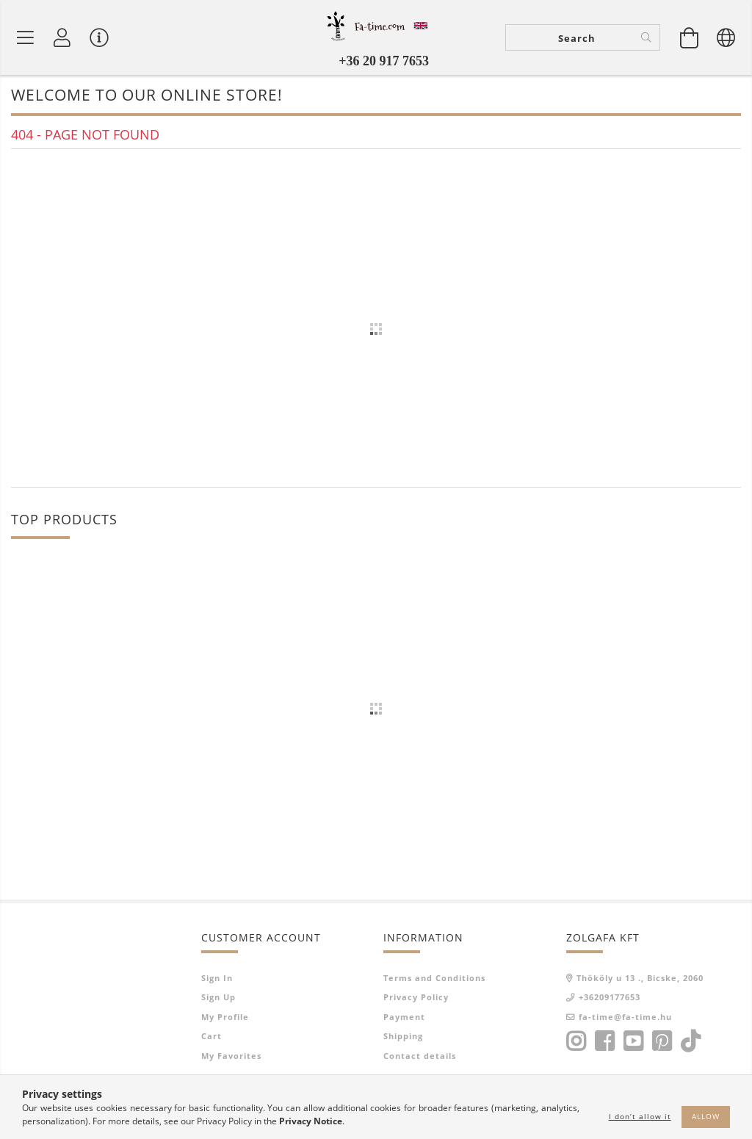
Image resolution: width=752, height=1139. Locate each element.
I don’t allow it (640, 1116)
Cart (211, 1035)
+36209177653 (609, 996)
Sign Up (218, 996)
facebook (604, 1041)
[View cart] (689, 37)
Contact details (419, 1055)
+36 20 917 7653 (384, 61)
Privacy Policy (416, 996)
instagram (575, 1041)
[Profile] (62, 37)
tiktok (695, 1041)
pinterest (661, 1041)
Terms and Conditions (434, 977)
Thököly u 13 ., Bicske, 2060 (640, 977)
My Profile (225, 1016)
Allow (706, 1116)
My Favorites (231, 1055)
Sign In (217, 977)
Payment (404, 1016)
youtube (633, 1041)
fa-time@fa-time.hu (625, 1016)
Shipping (403, 1035)
